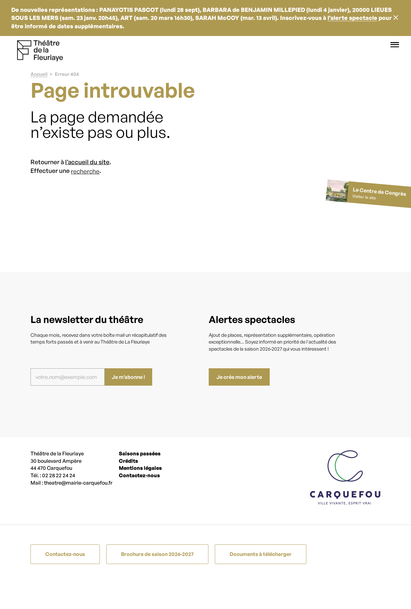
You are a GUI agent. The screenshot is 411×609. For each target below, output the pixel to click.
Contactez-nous (139, 475)
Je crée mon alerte (239, 377)
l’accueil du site (87, 162)
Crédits (128, 461)
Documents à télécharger (261, 554)
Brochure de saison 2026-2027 (157, 554)
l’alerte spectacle (352, 17)
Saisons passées (140, 453)
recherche (85, 171)
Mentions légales (140, 468)
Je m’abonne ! (128, 377)
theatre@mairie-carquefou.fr (78, 482)
